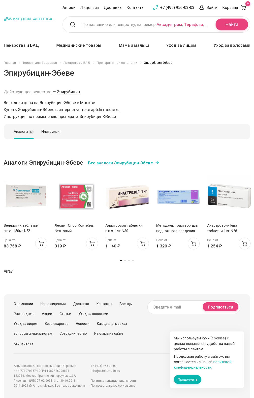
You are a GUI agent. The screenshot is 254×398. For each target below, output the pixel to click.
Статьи (65, 314)
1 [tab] (121, 260)
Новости (83, 324)
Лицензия (89, 7)
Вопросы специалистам (33, 333)
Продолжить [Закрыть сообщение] (187, 379)
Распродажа (24, 314)
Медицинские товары (78, 45)
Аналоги (24, 131)
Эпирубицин (68, 91)
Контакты (136, 7)
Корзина (236, 7)
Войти (211, 7)
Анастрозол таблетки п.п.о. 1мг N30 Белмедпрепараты (124, 231)
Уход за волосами (232, 45)
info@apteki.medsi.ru (105, 371)
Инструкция (51, 131)
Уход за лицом (181, 45)
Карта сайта (23, 343)
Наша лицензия (53, 304)
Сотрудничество (73, 333)
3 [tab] (129, 260)
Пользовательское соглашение (113, 385)
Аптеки (69, 7)
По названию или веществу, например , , (146, 24)
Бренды (126, 304)
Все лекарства (56, 324)
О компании (23, 304)
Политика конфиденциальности (113, 380)
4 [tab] (133, 260)
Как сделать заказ (112, 324)
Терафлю (193, 24)
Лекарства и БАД (21, 45)
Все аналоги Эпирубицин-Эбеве (120, 162)
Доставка (113, 7)
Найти (231, 24)
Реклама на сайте (108, 333)
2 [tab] (125, 260)
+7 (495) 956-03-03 (177, 7)
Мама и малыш (134, 45)
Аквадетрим (169, 24)
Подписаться (220, 307)
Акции (47, 314)
